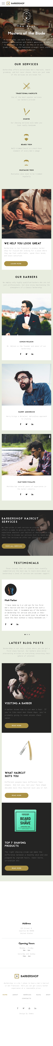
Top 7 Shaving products (15, 844)
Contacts (26, 998)
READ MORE (16, 726)
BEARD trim (26, 144)
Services (27, 995)
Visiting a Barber (18, 704)
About (15, 995)
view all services (13, 546)
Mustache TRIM (26, 170)
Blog (38, 995)
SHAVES (26, 119)
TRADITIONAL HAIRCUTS (26, 93)
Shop (48, 995)
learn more (16, 264)
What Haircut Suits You (15, 774)
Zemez (31, 1013)
